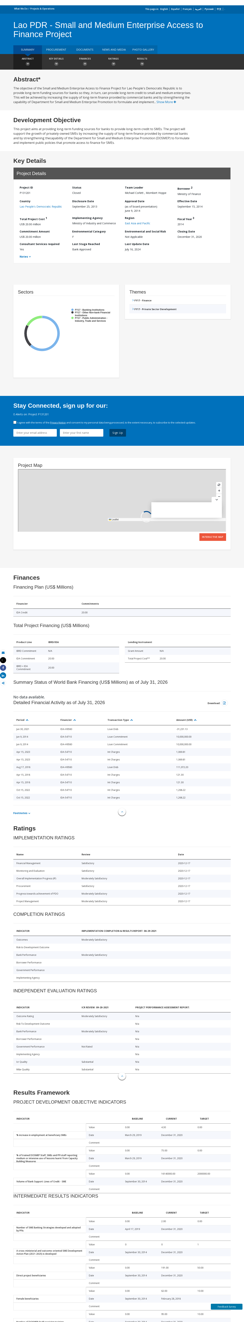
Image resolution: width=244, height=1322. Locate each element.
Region (129, 218)
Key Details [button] (56, 62)
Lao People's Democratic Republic (41, 206)
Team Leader (134, 187)
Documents (84, 49)
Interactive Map (212, 537)
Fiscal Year (185, 218)
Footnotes (20, 813)
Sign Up (117, 433)
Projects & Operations (42, 8)
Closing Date (186, 231)
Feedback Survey (227, 1306)
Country (25, 201)
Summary (27, 49)
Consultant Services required (39, 244)
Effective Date (187, 201)
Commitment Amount (35, 231)
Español (175, 9)
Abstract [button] (27, 62)
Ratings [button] (113, 62)
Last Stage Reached (86, 244)
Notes (24, 256)
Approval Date (134, 201)
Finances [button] (85, 62)
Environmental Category (89, 231)
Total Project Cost (33, 218)
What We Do (21, 8)
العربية (198, 9)
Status (76, 187)
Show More (166, 102)
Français (187, 9)
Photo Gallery (143, 49)
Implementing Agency (87, 218)
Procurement (56, 49)
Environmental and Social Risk (145, 231)
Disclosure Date (83, 201)
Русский (209, 9)
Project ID (26, 187)
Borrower (184, 188)
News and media (114, 49)
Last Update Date (137, 244)
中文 (219, 9)
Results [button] (142, 62)
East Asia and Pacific (137, 223)
